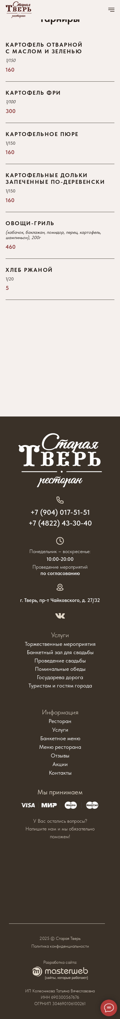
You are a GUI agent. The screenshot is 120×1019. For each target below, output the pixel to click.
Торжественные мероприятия (60, 644)
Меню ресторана (60, 747)
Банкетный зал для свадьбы (60, 652)
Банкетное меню (60, 738)
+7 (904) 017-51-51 (60, 512)
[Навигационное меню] (111, 10)
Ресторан (60, 721)
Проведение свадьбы (60, 660)
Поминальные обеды (60, 669)
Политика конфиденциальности (60, 946)
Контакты (60, 772)
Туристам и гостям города (60, 685)
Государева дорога (60, 677)
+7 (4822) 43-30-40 (60, 523)
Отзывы (60, 755)
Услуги (60, 635)
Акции (60, 764)
